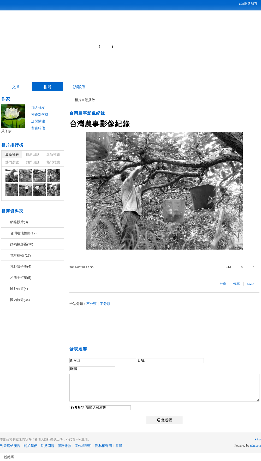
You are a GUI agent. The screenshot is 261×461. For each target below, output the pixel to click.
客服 (118, 446)
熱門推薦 (53, 162)
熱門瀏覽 (12, 162)
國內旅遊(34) (20, 300)
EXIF (250, 284)
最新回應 (32, 154)
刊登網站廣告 (10, 446)
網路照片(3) (19, 222)
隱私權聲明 (103, 446)
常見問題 (47, 446)
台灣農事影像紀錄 (87, 113)
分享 (236, 284)
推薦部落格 (39, 114)
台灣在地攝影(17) (23, 233)
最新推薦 (53, 154)
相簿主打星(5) (20, 278)
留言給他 (38, 128)
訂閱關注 (38, 121)
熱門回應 (32, 162)
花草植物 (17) (20, 255)
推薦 (223, 284)
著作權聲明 (83, 446)
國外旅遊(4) (19, 289)
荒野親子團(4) (20, 266)
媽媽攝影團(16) (21, 244)
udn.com (255, 445)
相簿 (47, 87)
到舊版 (105, 47)
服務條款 (64, 446)
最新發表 (12, 154)
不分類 (91, 304)
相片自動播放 (85, 100)
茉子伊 (6, 131)
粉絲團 (9, 457)
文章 (16, 87)
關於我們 (30, 446)
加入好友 (38, 108)
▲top (257, 439)
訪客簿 (79, 87)
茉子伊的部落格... (55, 44)
